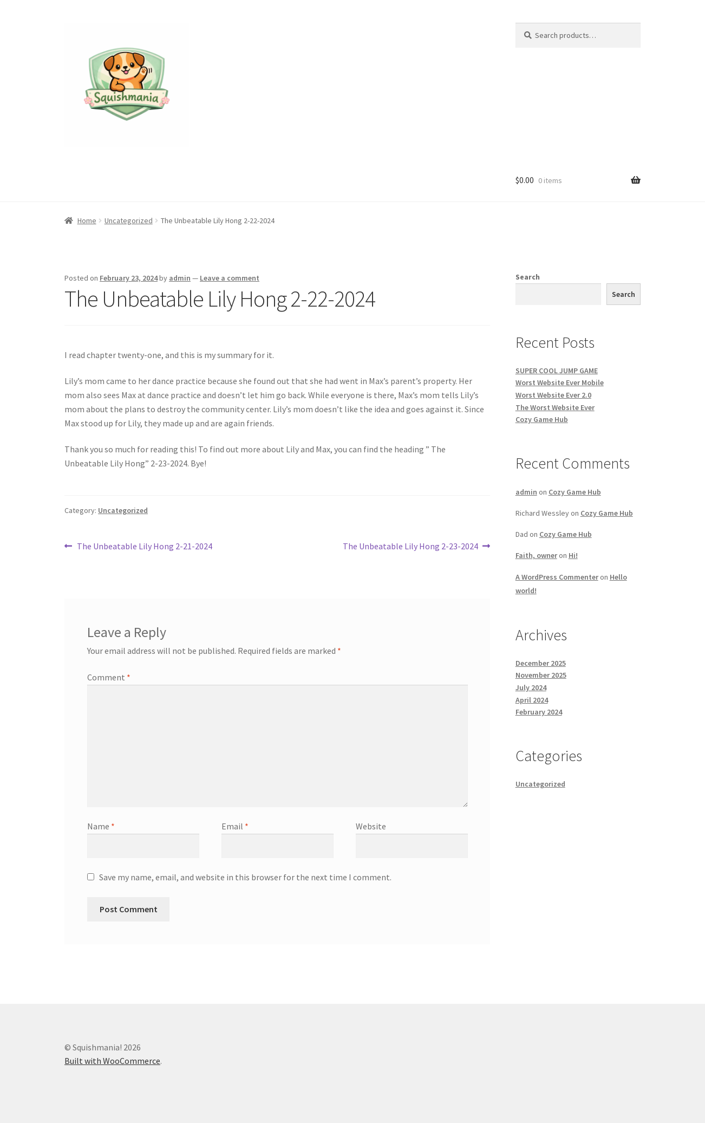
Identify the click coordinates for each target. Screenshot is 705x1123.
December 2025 (540, 663)
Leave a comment (229, 278)
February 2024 (538, 712)
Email (235, 826)
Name (101, 826)
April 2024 (531, 700)
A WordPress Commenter (556, 577)
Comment (108, 677)
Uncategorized (129, 220)
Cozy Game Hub (541, 419)
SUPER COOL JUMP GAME (556, 370)
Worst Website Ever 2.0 (553, 395)
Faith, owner (536, 555)
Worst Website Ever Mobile (559, 382)
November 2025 (540, 675)
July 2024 (530, 687)
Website (371, 826)
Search (527, 277)
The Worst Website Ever (555, 407)
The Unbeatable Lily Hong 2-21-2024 (144, 547)
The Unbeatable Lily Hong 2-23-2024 (410, 547)
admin (180, 278)
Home (86, 220)
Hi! (573, 555)
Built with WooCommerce (112, 1060)
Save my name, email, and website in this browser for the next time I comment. (245, 877)
